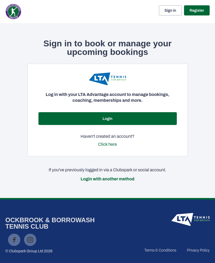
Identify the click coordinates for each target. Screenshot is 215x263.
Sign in (170, 11)
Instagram (30, 240)
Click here (107, 144)
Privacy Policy (198, 250)
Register (197, 11)
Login (107, 119)
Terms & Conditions (160, 250)
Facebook (14, 240)
